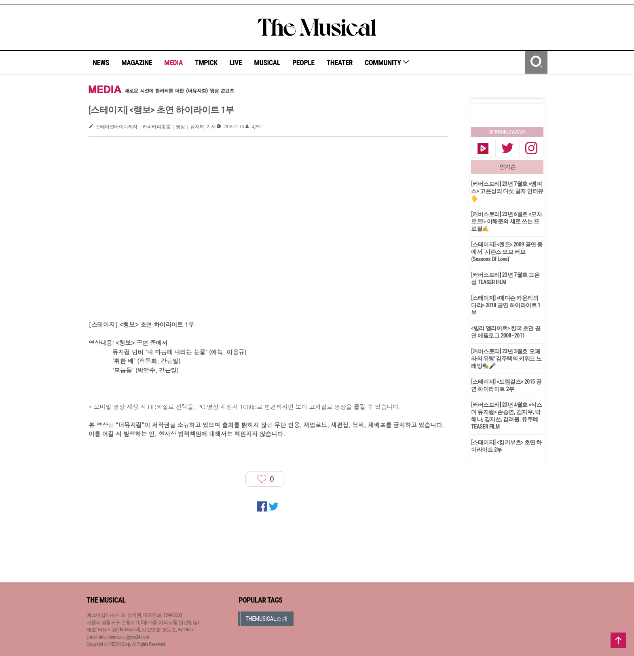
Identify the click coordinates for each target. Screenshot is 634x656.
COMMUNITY (387, 62)
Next (530, 100)
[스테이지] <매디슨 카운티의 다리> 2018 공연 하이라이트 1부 (505, 305)
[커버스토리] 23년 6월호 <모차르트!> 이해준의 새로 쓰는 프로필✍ (506, 221)
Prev (483, 100)
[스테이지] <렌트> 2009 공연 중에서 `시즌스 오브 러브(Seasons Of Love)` (507, 251)
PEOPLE (303, 62)
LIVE (236, 62)
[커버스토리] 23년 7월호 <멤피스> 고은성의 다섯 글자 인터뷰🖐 (507, 191)
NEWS (101, 62)
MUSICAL (267, 62)
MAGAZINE (136, 62)
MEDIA (173, 62)
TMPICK (206, 62)
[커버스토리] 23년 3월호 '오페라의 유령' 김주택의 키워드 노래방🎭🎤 (506, 358)
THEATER (340, 62)
